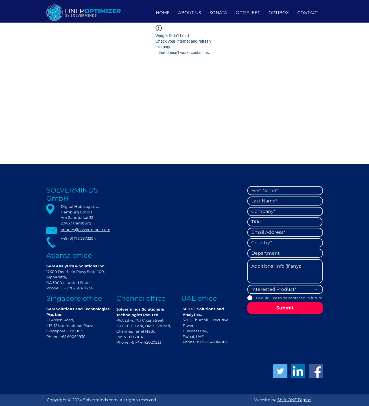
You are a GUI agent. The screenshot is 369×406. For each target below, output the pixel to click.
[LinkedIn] (298, 371)
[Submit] (285, 308)
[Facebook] (316, 371)
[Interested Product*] (285, 289)
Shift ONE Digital (294, 399)
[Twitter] (280, 371)
